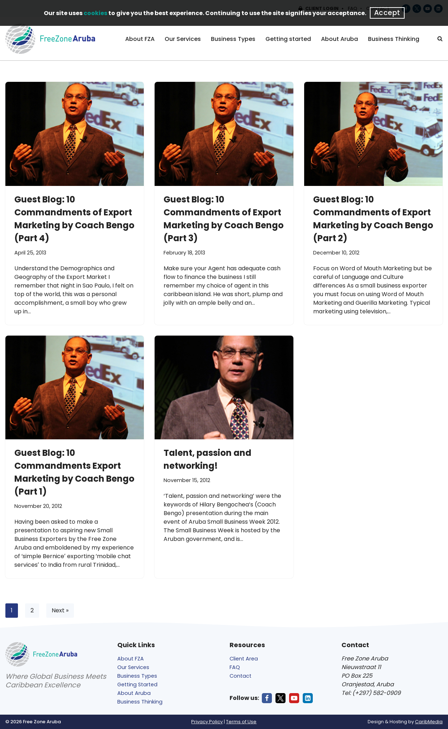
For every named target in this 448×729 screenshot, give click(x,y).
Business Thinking (393, 39)
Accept (387, 13)
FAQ (235, 667)
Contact (240, 675)
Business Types (233, 39)
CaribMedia (429, 722)
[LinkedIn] (308, 698)
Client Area (244, 658)
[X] (280, 698)
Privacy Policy (207, 722)
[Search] (440, 38)
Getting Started (137, 684)
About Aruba (339, 39)
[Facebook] (267, 698)
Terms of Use (241, 722)
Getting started (288, 39)
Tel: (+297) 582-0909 (371, 693)
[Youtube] (294, 698)
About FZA (140, 39)
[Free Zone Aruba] (50, 39)
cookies (95, 13)
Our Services (183, 39)
